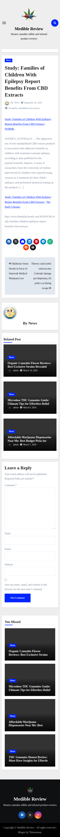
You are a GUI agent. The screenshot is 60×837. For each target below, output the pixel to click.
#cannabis (13, 108)
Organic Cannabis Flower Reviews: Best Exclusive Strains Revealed (29, 365)
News (8, 60)
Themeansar (35, 832)
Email (8, 549)
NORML (10, 128)
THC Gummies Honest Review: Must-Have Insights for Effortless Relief (29, 761)
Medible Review (29, 28)
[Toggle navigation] (4, 23)
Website (9, 564)
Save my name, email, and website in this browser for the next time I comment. (26, 587)
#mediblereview (26, 108)
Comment (11, 485)
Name (8, 533)
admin (13, 370)
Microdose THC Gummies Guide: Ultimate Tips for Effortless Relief (28, 402)
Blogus (21, 832)
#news (37, 108)
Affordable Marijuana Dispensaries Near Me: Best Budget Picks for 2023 (29, 441)
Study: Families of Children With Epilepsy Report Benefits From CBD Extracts (26, 81)
